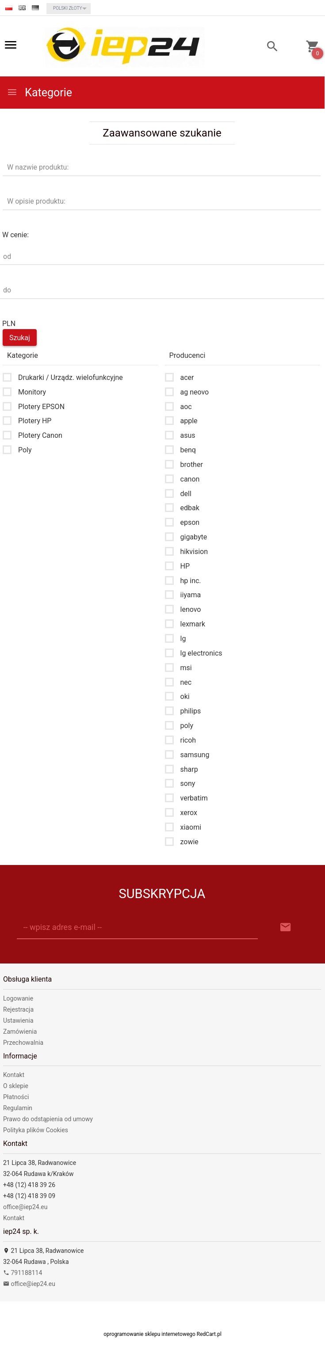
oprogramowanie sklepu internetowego (149, 1334)
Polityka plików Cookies (35, 1130)
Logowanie (18, 998)
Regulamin (17, 1107)
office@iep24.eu (25, 1206)
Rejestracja (18, 1009)
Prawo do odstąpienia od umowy (48, 1119)
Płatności (16, 1096)
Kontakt (13, 1074)
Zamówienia (20, 1031)
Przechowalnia (23, 1042)
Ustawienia (18, 1020)
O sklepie (15, 1085)
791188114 (22, 1272)
